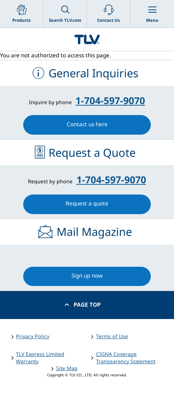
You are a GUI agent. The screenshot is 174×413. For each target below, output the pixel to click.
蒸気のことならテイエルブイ (87, 39)
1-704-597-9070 (110, 100)
